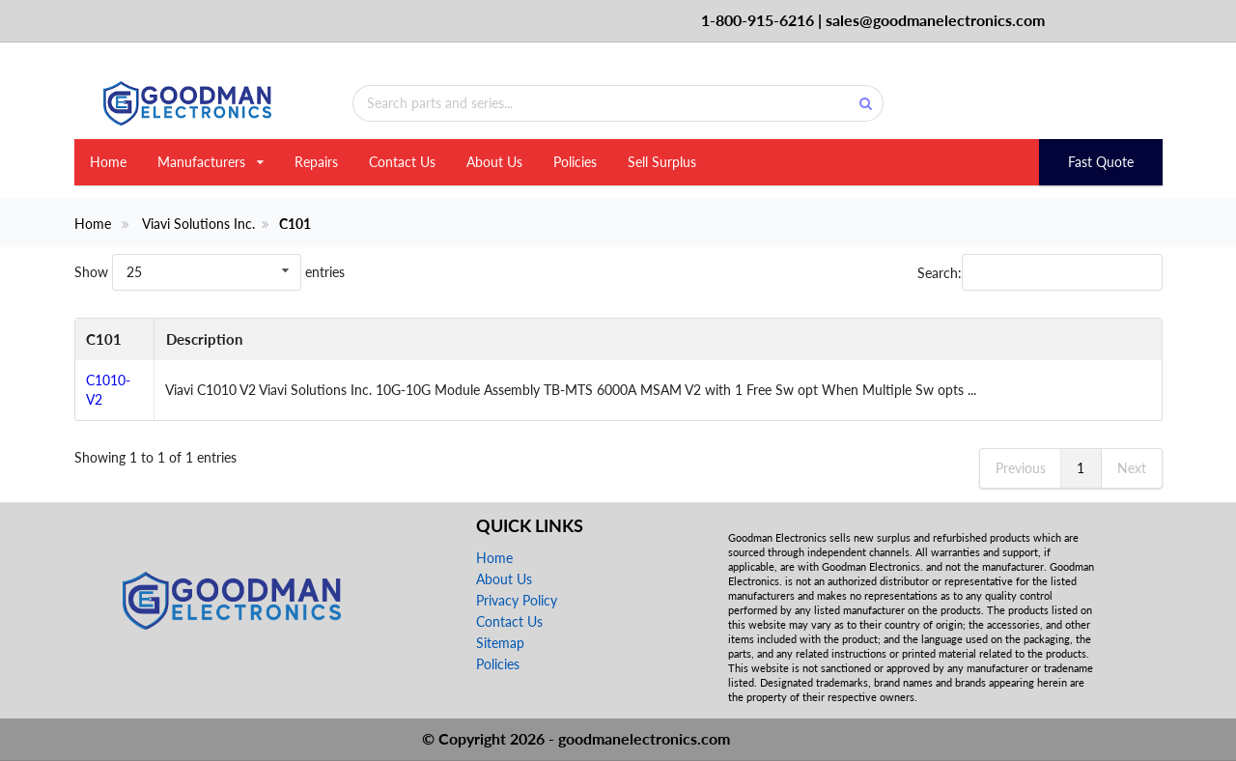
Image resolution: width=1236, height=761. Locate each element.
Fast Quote (1101, 162)
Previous (1021, 468)
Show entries (209, 272)
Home (108, 162)
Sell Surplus (662, 162)
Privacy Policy (516, 600)
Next (1131, 468)
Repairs (316, 162)
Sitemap (500, 642)
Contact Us (402, 162)
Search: (1040, 272)
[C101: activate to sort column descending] (114, 340)
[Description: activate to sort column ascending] (657, 340)
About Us (494, 162)
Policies (575, 162)
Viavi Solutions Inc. (198, 224)
